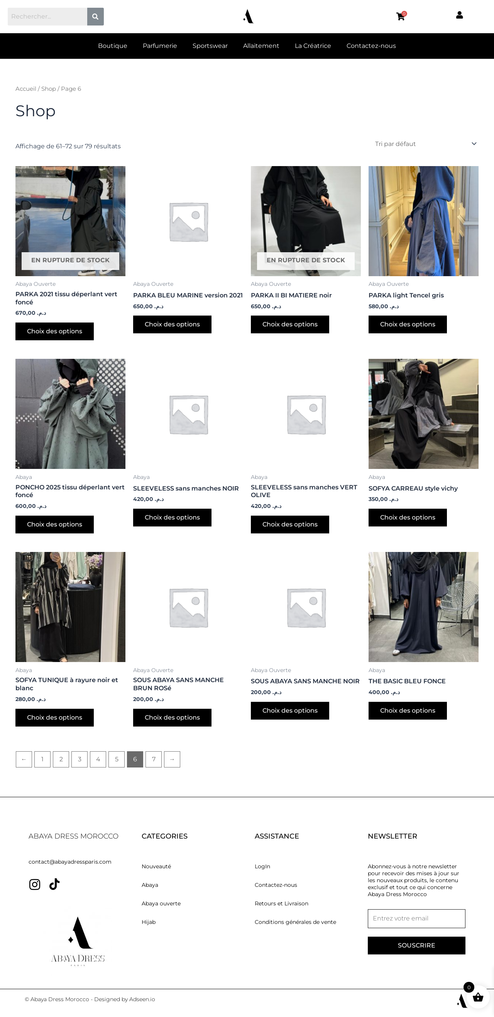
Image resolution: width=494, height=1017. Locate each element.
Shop (48, 88)
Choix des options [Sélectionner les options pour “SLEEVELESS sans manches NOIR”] (172, 517)
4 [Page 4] (98, 759)
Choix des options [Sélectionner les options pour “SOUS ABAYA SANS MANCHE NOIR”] (290, 710)
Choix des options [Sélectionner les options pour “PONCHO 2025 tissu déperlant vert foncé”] (54, 524)
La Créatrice (313, 45)
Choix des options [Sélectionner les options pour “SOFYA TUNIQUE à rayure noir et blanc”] (54, 717)
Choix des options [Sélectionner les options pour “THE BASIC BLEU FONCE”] (407, 710)
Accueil (25, 88)
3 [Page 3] (79, 759)
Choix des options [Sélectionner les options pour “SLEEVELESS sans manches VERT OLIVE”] (290, 524)
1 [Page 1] (42, 759)
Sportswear (210, 45)
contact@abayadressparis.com (70, 861)
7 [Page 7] (154, 759)
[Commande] (425, 144)
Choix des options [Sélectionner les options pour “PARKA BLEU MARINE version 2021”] (172, 324)
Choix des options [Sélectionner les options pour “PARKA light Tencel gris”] (407, 324)
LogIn (262, 866)
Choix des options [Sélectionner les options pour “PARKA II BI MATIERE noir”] (290, 324)
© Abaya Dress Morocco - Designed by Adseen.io (90, 999)
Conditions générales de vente (295, 922)
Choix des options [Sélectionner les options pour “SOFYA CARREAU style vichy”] (407, 517)
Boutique (112, 45)
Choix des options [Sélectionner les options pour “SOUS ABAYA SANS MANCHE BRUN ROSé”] (172, 717)
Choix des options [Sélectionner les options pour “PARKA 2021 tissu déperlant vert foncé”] (54, 331)
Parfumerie (160, 45)
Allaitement (261, 45)
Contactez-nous (371, 45)
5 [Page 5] (116, 759)
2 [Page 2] (61, 759)
